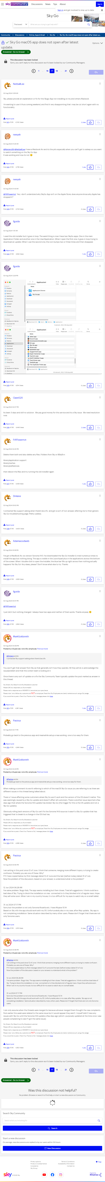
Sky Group (34, 1168)
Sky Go (52, 15)
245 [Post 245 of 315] (8, 385)
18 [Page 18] (57, 71)
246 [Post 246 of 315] (8, 427)
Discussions (37, 4)
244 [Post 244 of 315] (8, 254)
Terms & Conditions (67, 1161)
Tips (55, 4)
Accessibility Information (66, 1164)
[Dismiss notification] (102, 10)
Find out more (42, 649)
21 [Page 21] (66, 71)
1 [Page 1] (38, 71)
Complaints (34, 1166)
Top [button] (99, 1162)
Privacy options (36, 1161)
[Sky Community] (17, 4)
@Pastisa (10, 779)
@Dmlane (10, 656)
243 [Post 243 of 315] (8, 209)
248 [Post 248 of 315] (8, 529)
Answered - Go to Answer (16, 52)
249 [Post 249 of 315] (8, 579)
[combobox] (57, 24)
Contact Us (70, 1166)
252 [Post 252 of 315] (8, 747)
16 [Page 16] (47, 71)
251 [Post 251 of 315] (8, 708)
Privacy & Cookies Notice (39, 1164)
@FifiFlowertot (9, 194)
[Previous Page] (33, 71)
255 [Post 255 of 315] (8, 1048)
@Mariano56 (8, 149)
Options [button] (95, 43)
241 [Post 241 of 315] (8, 122)
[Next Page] (71, 71)
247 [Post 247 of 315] (8, 484)
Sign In (100, 4)
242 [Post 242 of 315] (8, 167)
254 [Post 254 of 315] (8, 928)
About (63, 4)
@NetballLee (19, 149)
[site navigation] (2, 4)
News (47, 4)
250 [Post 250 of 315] (8, 624)
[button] (100, 83)
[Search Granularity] (21, 24)
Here (51, 696)
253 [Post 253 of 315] (8, 843)
